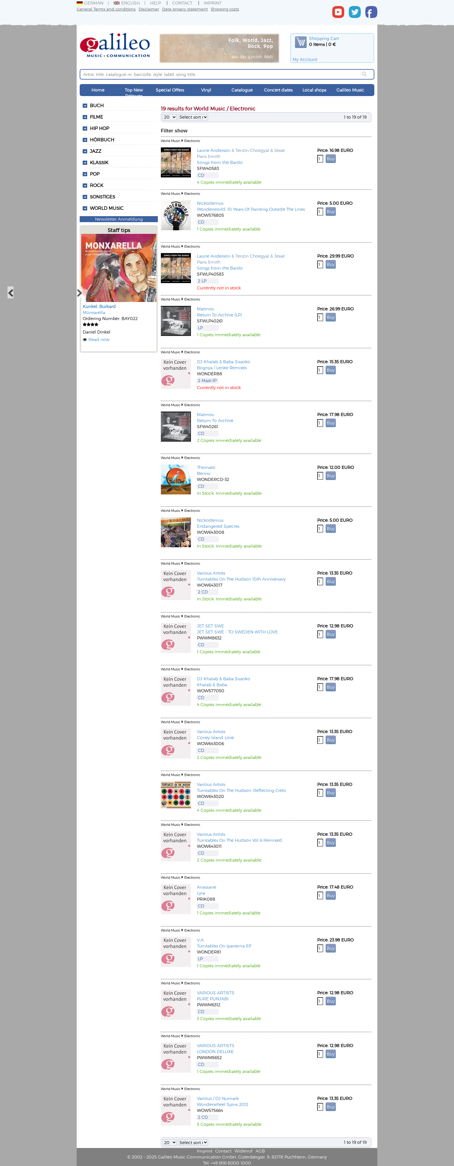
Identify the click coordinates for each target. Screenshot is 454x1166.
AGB (260, 1150)
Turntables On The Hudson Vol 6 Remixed (239, 840)
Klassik (99, 162)
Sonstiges (102, 196)
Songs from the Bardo (220, 162)
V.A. (200, 939)
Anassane (206, 887)
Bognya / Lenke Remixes (222, 367)
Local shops (314, 89)
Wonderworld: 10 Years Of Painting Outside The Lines (251, 209)
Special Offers (170, 89)
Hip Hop (99, 128)
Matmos (205, 308)
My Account (305, 59)
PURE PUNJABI (213, 998)
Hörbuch (102, 139)
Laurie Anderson (213, 150)
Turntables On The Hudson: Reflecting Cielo (241, 790)
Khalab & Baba (212, 684)
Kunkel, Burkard (99, 306)
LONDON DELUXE (215, 1051)
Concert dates (278, 89)
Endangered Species (218, 526)
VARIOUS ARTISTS (216, 992)
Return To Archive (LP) (219, 314)
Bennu (203, 473)
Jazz (95, 151)
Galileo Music (350, 89)
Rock (96, 185)
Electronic (192, 141)
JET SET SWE (210, 625)
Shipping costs (225, 9)
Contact (182, 2)
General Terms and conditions (106, 9)
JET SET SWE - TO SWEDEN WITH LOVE (237, 631)
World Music (107, 208)
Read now (98, 339)
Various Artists (211, 572)
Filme (96, 116)
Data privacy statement (185, 9)
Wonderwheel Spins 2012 (222, 1104)
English (127, 2)
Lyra (201, 893)
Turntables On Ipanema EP (224, 945)
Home (97, 89)
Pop (95, 174)
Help (155, 2)
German (90, 2)
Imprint (213, 2)
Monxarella (94, 312)
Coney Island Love (215, 737)
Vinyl (206, 89)
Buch (97, 105)
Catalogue (242, 89)
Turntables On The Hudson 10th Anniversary (241, 578)
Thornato (206, 467)
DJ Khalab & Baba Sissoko (223, 361)
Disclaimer (149, 9)
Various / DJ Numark (218, 1098)
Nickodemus (210, 203)
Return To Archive (215, 420)
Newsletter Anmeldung (119, 219)
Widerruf (244, 1150)
